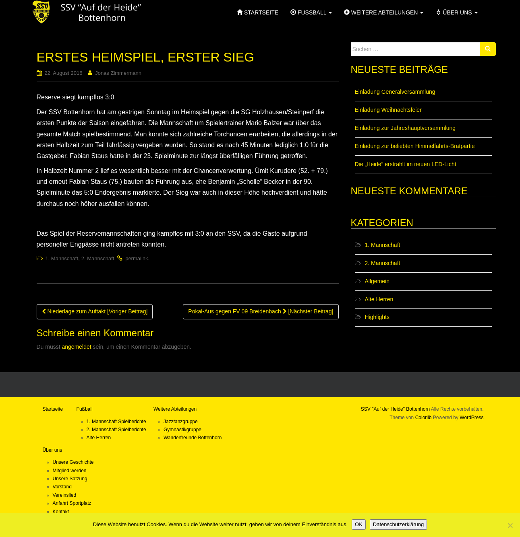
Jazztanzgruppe (181, 421)
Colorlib (423, 417)
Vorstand (62, 487)
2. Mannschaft (97, 258)
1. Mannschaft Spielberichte (116, 421)
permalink (136, 258)
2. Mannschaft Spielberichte (116, 429)
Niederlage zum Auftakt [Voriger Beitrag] (95, 311)
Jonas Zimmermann (118, 73)
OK (359, 524)
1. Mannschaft (61, 258)
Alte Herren (379, 299)
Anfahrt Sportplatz (72, 503)
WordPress (471, 417)
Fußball (85, 409)
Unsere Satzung (70, 478)
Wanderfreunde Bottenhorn (193, 437)
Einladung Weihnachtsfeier (388, 110)
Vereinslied (65, 495)
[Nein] (510, 525)
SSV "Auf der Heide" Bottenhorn (395, 409)
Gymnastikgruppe (182, 429)
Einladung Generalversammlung (395, 91)
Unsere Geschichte (73, 462)
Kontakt (61, 511)
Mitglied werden (70, 470)
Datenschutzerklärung (398, 524)
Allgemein (377, 281)
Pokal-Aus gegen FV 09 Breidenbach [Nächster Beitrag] (260, 311)
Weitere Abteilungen (175, 409)
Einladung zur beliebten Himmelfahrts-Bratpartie (415, 146)
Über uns (52, 450)
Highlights (377, 317)
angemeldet (76, 347)
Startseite (53, 409)
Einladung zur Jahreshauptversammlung (405, 128)
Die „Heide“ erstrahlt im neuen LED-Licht (405, 164)
